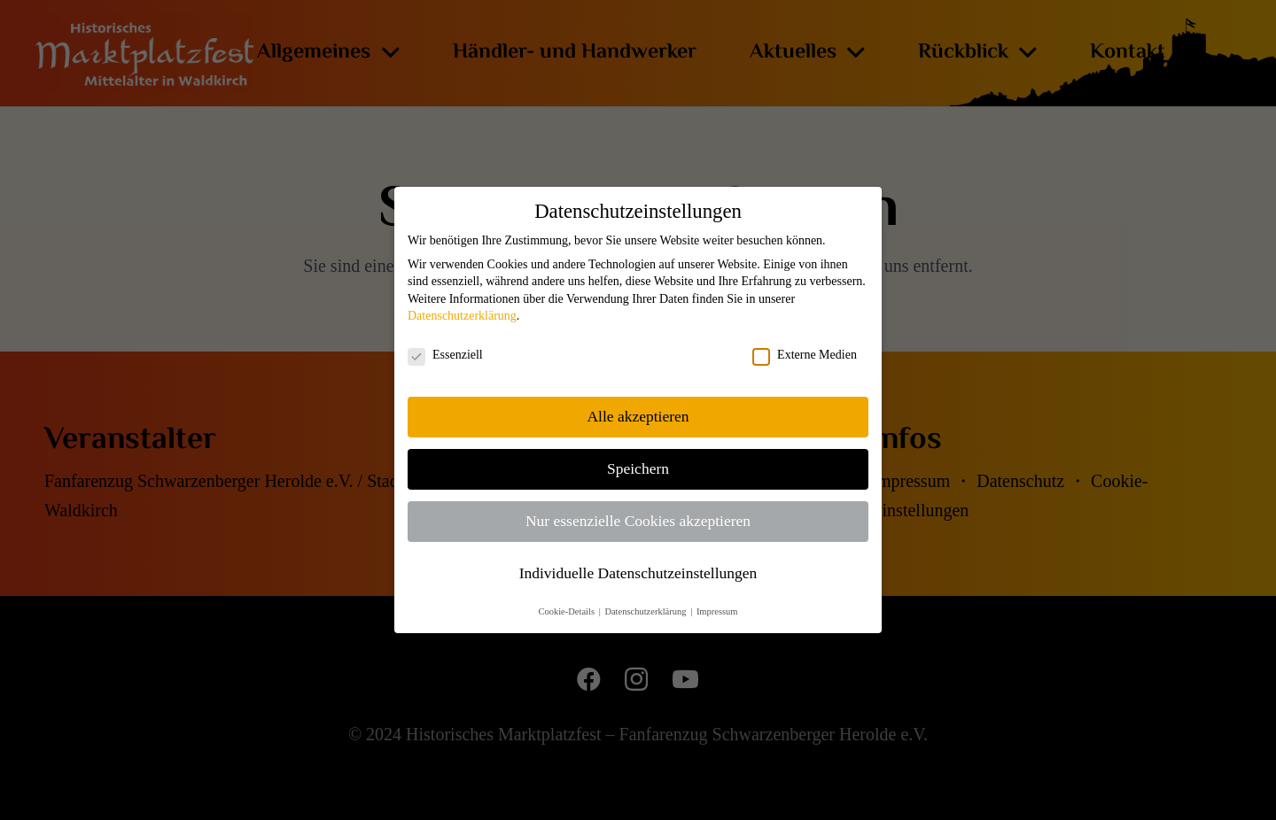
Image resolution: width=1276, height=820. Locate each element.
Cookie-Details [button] (567, 611)
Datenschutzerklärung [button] (646, 611)
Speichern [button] (638, 468)
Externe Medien (804, 355)
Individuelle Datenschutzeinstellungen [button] (638, 573)
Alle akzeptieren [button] (638, 416)
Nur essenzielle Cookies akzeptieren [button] (638, 521)
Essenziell (445, 355)
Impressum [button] (717, 611)
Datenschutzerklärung (462, 315)
